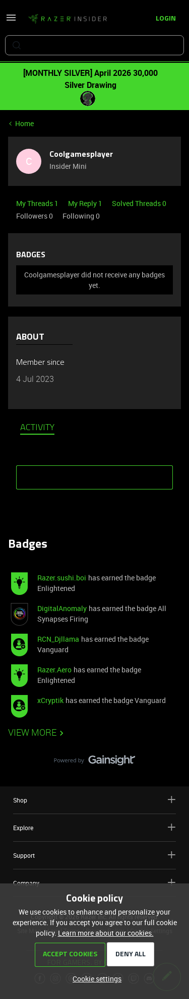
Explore (94, 827)
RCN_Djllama (58, 639)
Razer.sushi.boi (61, 577)
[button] (11, 21)
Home (24, 123)
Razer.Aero (54, 669)
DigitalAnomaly (62, 608)
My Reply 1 (86, 203)
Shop (94, 799)
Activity (37, 428)
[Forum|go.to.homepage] (67, 19)
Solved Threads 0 (139, 203)
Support (94, 855)
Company (94, 882)
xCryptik (50, 700)
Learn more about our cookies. (106, 933)
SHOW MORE (94, 473)
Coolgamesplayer (81, 155)
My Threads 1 (38, 203)
